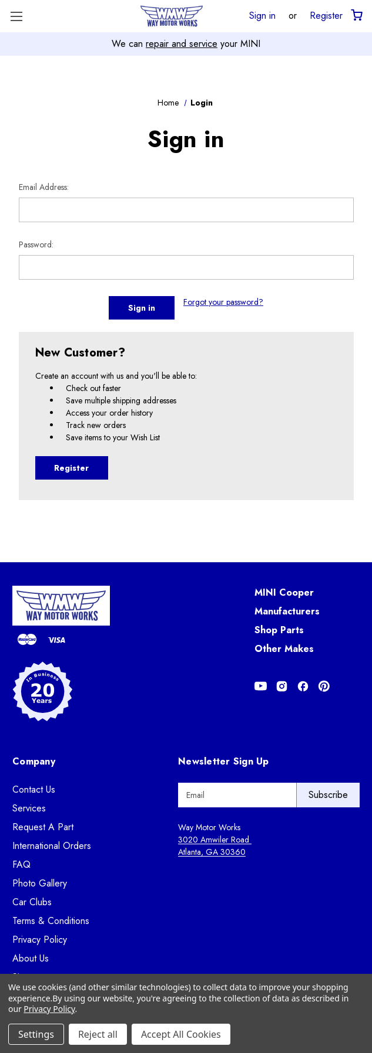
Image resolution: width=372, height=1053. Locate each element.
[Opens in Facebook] (303, 686)
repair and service (181, 43)
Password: (36, 244)
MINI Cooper (284, 592)
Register (326, 15)
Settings (36, 1034)
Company (33, 761)
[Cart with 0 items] (356, 15)
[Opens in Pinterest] (324, 686)
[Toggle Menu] (16, 16)
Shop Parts (279, 630)
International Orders (51, 845)
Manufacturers (287, 611)
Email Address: (44, 187)
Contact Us (33, 789)
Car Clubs (32, 902)
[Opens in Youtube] (260, 686)
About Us (30, 958)
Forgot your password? (223, 302)
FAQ (21, 864)
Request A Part (42, 827)
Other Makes (284, 648)
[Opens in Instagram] (282, 686)
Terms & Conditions (50, 921)
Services (29, 808)
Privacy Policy (39, 939)
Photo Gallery (39, 883)
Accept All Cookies (181, 1034)
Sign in (262, 15)
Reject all (98, 1034)
